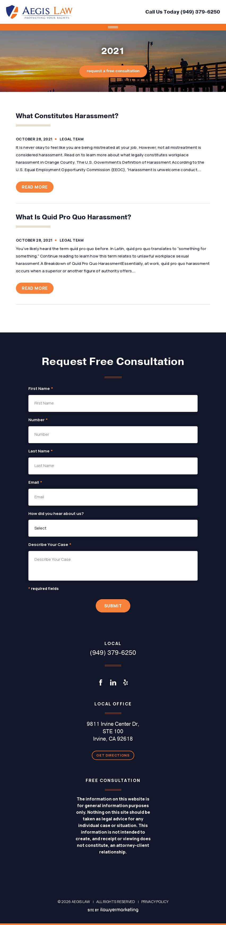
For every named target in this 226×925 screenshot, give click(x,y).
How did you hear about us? (56, 514)
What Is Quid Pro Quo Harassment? (73, 217)
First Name (40, 388)
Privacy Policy (154, 901)
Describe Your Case (49, 544)
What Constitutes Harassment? (67, 116)
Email (35, 482)
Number (38, 420)
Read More (35, 187)
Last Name (40, 451)
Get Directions (112, 755)
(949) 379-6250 (200, 11)
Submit (113, 606)
